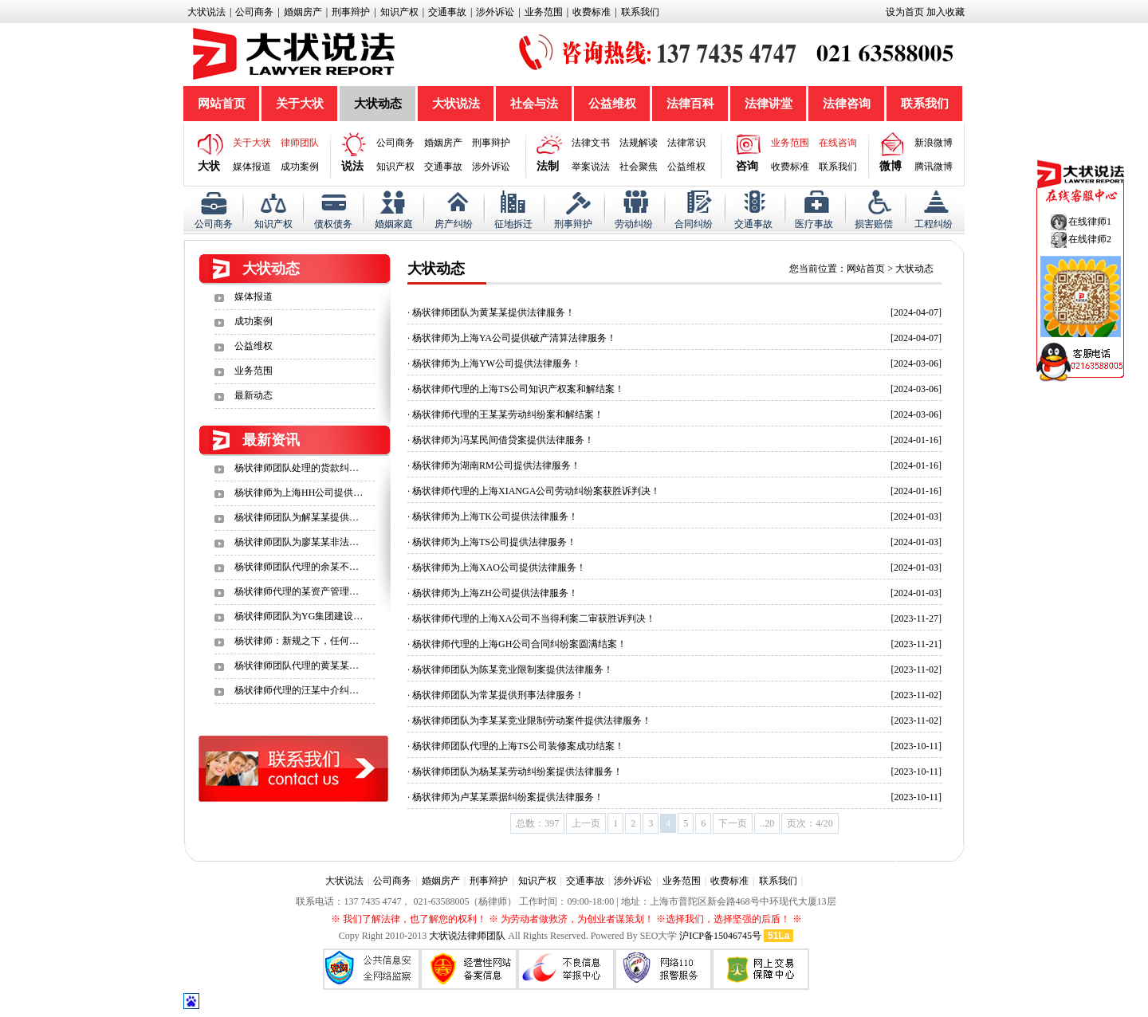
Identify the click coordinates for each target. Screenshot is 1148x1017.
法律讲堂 (768, 103)
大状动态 (378, 103)
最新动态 (253, 395)
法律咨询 (847, 103)
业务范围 (544, 12)
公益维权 (612, 103)
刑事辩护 (351, 12)
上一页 (586, 823)
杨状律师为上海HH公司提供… (298, 492)
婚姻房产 (303, 12)
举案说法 (591, 166)
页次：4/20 (809, 823)
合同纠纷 (693, 224)
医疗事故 (814, 224)
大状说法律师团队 (467, 935)
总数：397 (537, 823)
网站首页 (222, 103)
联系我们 (640, 12)
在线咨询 (838, 142)
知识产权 (399, 12)
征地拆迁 (513, 224)
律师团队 (300, 142)
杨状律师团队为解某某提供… (296, 517)
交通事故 (447, 12)
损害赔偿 (874, 224)
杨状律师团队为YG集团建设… (298, 616)
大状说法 (206, 12)
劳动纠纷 (634, 224)
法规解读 (638, 142)
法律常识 (686, 142)
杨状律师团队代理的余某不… (296, 566)
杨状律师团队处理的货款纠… (296, 467)
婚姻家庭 (394, 224)
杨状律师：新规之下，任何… (296, 640)
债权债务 (333, 224)
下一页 (732, 823)
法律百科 (690, 103)
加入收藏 (945, 12)
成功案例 (300, 166)
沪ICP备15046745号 (720, 935)
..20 (767, 823)
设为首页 (905, 12)
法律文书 (591, 142)
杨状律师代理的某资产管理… (296, 591)
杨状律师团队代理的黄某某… (296, 665)
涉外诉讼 (495, 12)
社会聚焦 (638, 166)
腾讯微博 (933, 166)
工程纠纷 (933, 224)
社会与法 (534, 103)
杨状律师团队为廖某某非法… (296, 542)
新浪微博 (933, 142)
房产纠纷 (453, 224)
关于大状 (300, 103)
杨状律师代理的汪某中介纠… (296, 690)
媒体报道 (252, 166)
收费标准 (591, 12)
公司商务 (254, 12)
